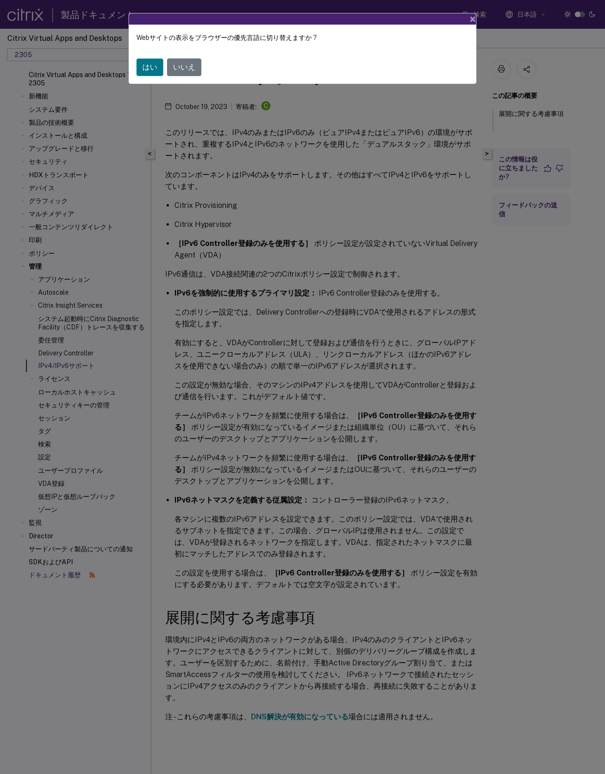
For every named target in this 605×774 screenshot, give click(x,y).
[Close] (472, 19)
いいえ (184, 67)
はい (149, 67)
